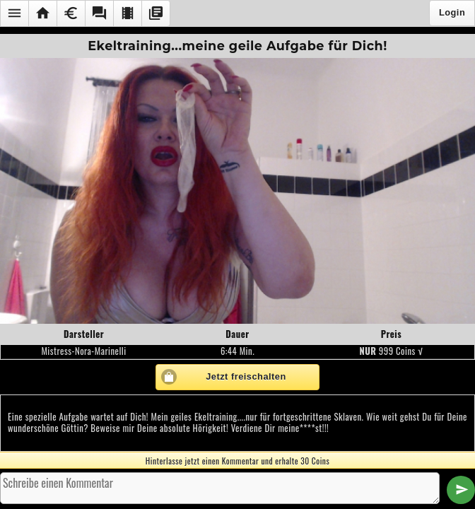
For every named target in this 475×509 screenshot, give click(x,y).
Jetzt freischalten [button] (246, 376)
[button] (14, 13)
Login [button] (452, 12)
